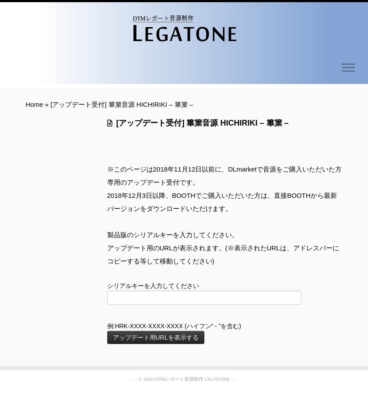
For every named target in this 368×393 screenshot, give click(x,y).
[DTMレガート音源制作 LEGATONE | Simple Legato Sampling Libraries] (184, 28)
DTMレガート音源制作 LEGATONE (191, 379)
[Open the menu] (348, 68)
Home (34, 104)
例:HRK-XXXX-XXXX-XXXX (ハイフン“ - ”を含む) (174, 333)
